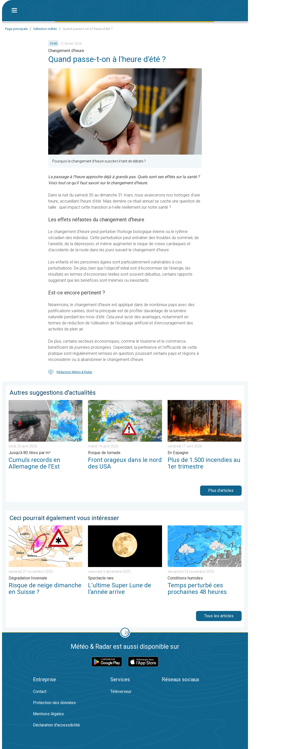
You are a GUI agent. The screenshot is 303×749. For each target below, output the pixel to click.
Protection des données (54, 702)
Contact (39, 691)
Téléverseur (120, 691)
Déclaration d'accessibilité (56, 725)
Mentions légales (48, 713)
